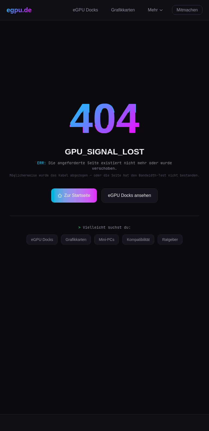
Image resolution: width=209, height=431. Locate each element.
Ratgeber (170, 239)
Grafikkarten (123, 10)
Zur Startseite (74, 195)
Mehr (155, 10)
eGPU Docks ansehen (129, 195)
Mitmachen (187, 10)
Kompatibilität (138, 239)
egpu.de (19, 10)
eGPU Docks (85, 10)
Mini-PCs (106, 239)
